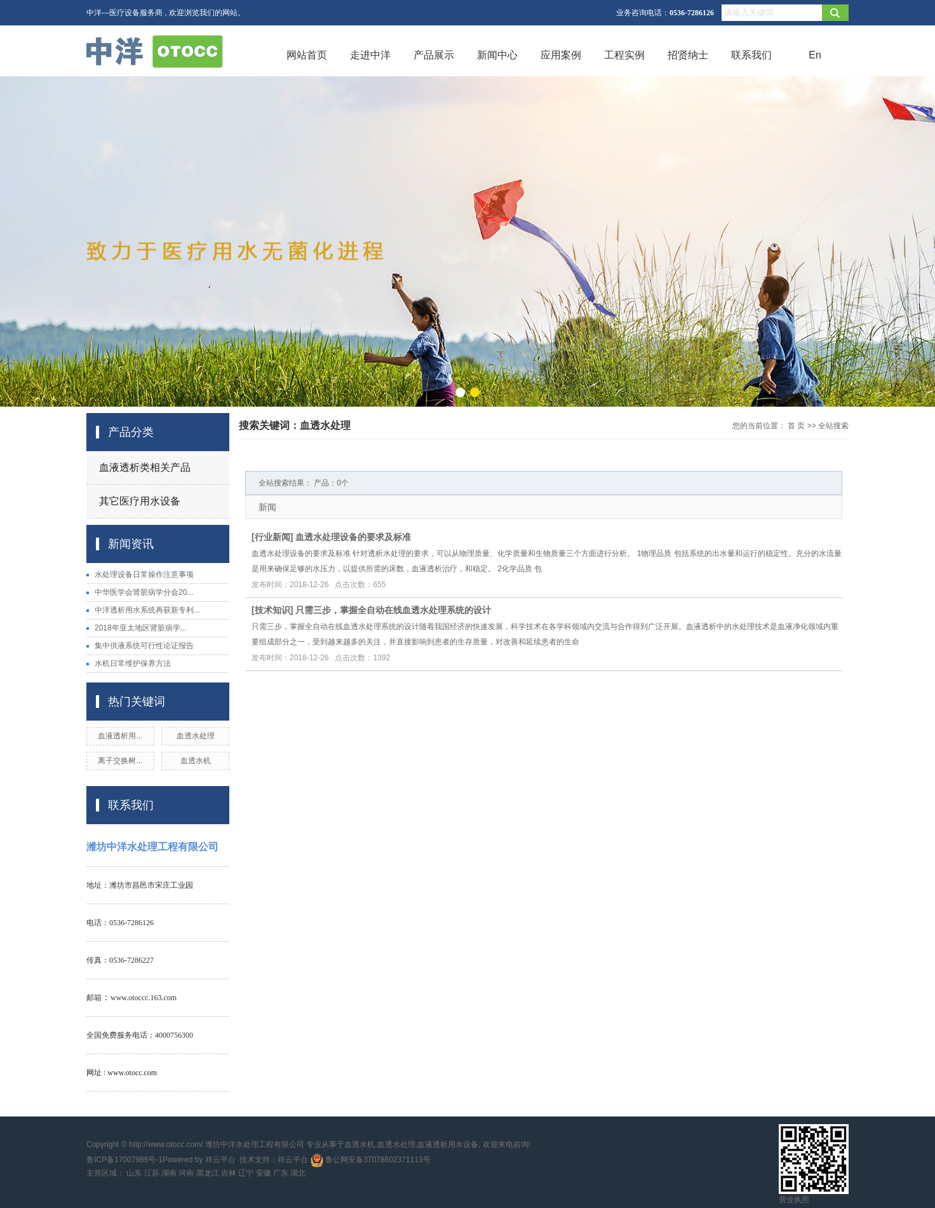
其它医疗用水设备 (139, 501)
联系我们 (751, 55)
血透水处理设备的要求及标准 (353, 537)
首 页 (796, 425)
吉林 (228, 1173)
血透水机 (195, 760)
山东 (134, 1173)
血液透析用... (120, 735)
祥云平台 (220, 1159)
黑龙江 (207, 1173)
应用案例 (561, 55)
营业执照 (794, 1199)
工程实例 (624, 55)
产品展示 (434, 55)
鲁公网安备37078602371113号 (371, 1159)
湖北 (298, 1173)
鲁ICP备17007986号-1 (124, 1159)
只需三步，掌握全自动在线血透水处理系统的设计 (393, 610)
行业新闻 (272, 537)
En (815, 55)
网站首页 (306, 55)
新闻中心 (497, 55)
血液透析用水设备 (447, 1144)
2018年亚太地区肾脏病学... (141, 627)
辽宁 (245, 1173)
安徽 (263, 1173)
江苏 (151, 1173)
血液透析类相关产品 (145, 467)
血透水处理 (196, 735)
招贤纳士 (688, 55)
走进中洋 (370, 55)
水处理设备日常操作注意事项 (144, 574)
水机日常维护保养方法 (133, 663)
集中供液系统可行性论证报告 (144, 645)
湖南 (169, 1173)
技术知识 (272, 610)
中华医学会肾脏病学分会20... (144, 592)
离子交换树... (120, 760)
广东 (280, 1173)
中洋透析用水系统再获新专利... (147, 610)
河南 (186, 1173)
